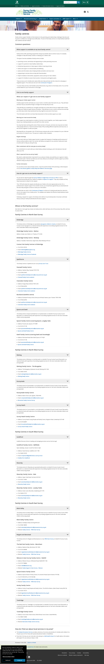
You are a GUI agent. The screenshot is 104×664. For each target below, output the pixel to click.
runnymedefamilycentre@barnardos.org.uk (32, 398)
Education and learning (30, 18)
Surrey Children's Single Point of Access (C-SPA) (45, 177)
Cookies (79, 653)
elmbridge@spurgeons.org (28, 249)
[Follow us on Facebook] (85, 12)
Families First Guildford (24, 458)
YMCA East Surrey (49, 539)
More (75, 18)
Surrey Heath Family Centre (25, 426)
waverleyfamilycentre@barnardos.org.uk (31, 482)
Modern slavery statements (76, 655)
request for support (48, 179)
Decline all (8, 660)
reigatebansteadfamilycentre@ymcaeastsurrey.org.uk (35, 552)
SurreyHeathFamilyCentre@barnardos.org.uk (33, 424)
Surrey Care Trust (43, 263)
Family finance (42, 18)
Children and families (24, 6)
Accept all (19, 660)
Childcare (18, 18)
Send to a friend (31, 642)
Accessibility (86, 653)
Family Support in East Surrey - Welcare (32, 568)
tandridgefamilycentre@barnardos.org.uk (32, 619)
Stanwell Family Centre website (26, 277)
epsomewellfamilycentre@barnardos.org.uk (32, 328)
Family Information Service (48, 6)
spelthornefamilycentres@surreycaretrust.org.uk (34, 275)
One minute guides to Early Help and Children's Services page (36, 168)
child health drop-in (49, 636)
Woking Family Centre (23, 376)
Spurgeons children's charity (48, 224)
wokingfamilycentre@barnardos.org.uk (31, 374)
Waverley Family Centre (24, 484)
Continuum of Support (46, 82)
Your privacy (72, 653)
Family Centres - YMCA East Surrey (31, 529)
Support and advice (36, 6)
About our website (62, 655)
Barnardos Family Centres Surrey (26, 400)
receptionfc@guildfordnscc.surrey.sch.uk (31, 455)
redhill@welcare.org (26, 565)
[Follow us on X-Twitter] (88, 12)
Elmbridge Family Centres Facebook (27, 254)
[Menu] (85, 2)
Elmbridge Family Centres (24, 252)
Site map (86, 655)
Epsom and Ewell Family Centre (26, 331)
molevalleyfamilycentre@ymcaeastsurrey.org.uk (33, 527)
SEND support (66, 18)
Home (16, 6)
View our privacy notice (8, 656)
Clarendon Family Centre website (26, 291)
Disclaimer (64, 653)
